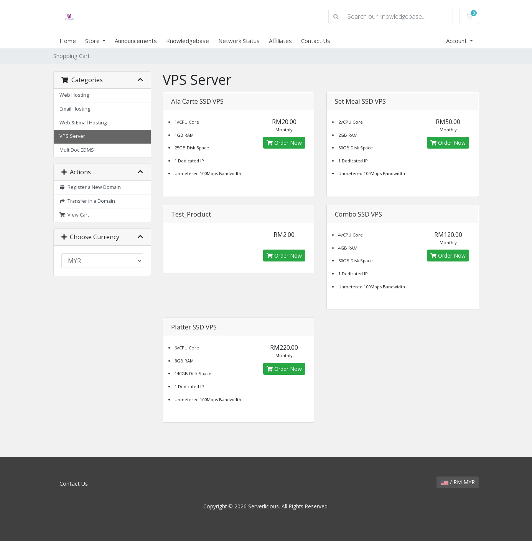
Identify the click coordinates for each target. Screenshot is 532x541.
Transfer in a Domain (87, 201)
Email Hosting (74, 109)
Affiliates (280, 41)
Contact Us (315, 41)
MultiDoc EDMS (76, 150)
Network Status (239, 41)
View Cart (74, 215)
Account (457, 41)
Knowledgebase (187, 41)
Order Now (284, 142)
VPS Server (72, 136)
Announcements (136, 41)
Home (67, 41)
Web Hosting (74, 95)
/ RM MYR (458, 482)
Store (93, 41)
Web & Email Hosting (83, 122)
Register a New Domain (90, 187)
